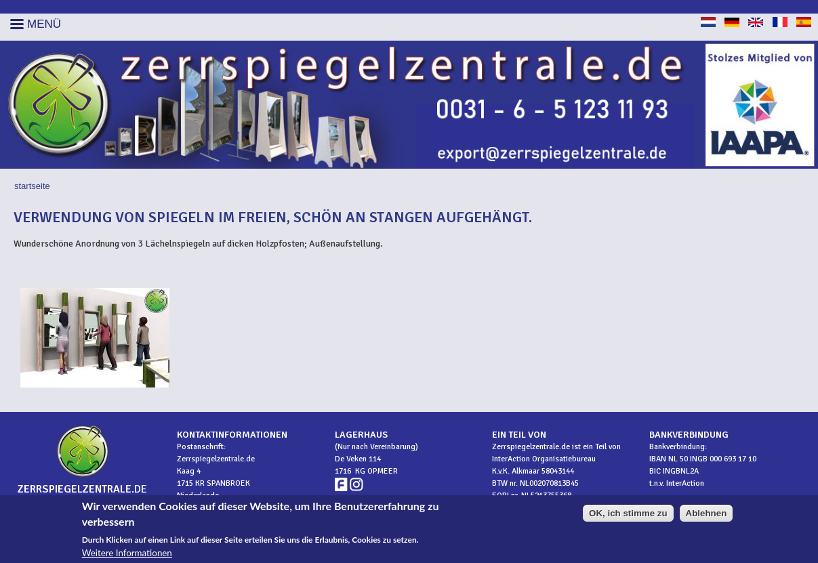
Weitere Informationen (127, 553)
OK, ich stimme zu (628, 514)
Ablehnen (706, 514)
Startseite (32, 186)
